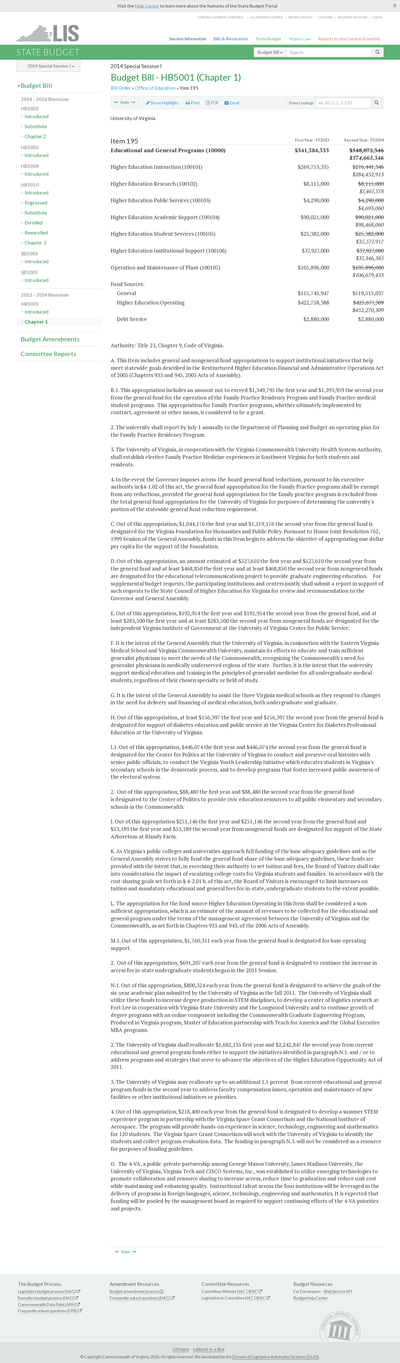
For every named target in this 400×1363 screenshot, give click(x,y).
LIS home (325, 17)
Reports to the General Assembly (349, 38)
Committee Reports (48, 353)
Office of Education (155, 88)
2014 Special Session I (51, 65)
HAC (241, 1291)
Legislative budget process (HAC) (47, 1291)
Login (377, 17)
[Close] (394, 5)
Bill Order (121, 88)
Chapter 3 (35, 242)
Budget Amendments (50, 339)
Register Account (353, 17)
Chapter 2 (35, 136)
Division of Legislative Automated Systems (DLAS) (275, 1356)
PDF (212, 102)
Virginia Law (300, 38)
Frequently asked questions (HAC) (140, 1297)
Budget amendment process (134, 1291)
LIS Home (181, 1349)
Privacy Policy (300, 17)
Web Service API (337, 1291)
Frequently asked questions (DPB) (48, 1310)
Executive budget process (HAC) (46, 1297)
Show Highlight (162, 102)
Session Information (187, 38)
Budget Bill (270, 52)
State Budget (268, 38)
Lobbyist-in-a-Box (208, 1349)
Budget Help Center (310, 1297)
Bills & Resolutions (230, 38)
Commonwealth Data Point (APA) (46, 1304)
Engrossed (36, 202)
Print (193, 102)
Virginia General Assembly (221, 17)
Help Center (147, 5)
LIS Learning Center (266, 17)
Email (231, 102)
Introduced (36, 116)
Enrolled (33, 222)
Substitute (36, 126)
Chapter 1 (36, 321)
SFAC (253, 1291)
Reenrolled (36, 232)
